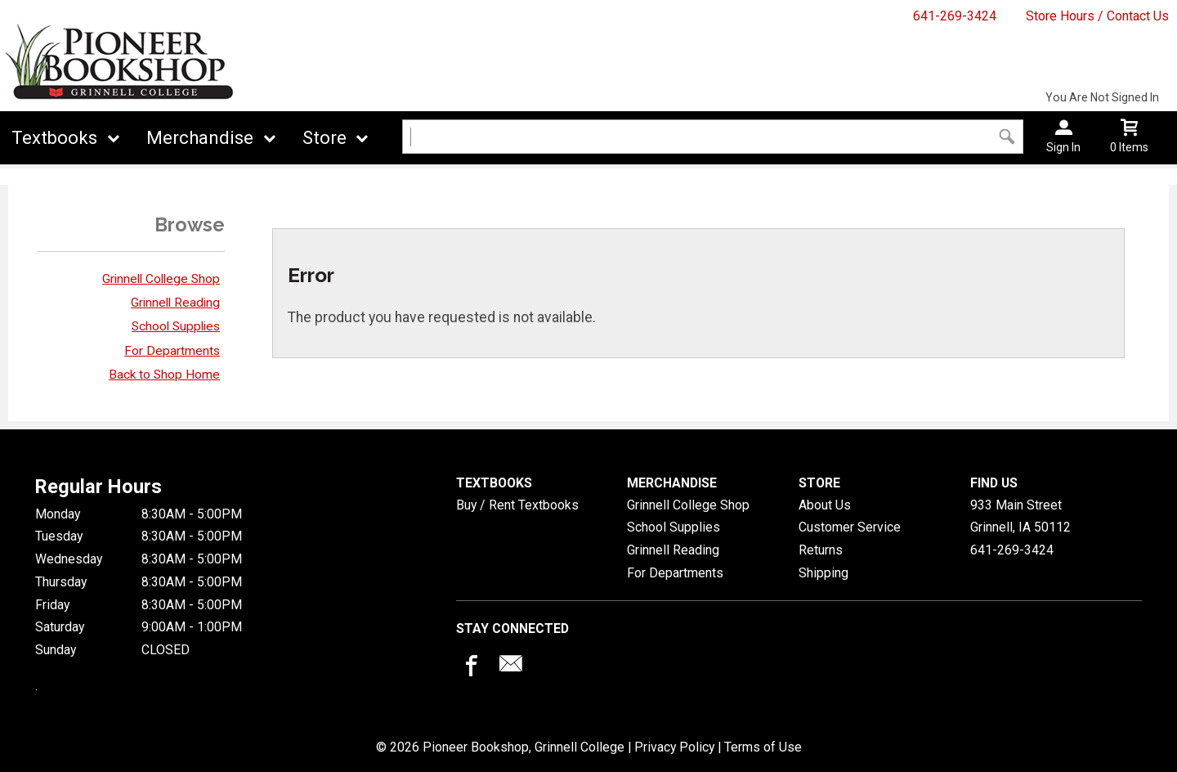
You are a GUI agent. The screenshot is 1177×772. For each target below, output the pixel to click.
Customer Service (850, 527)
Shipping (823, 573)
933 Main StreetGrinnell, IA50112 (1020, 516)
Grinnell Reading (175, 302)
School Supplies (176, 326)
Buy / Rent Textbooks (517, 505)
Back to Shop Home (164, 374)
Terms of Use (763, 747)
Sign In (1063, 147)
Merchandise (199, 138)
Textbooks (54, 138)
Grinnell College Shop (161, 279)
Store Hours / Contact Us (1097, 16)
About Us (825, 505)
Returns (821, 550)
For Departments (172, 350)
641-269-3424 (954, 16)
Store (324, 138)
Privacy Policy (674, 747)
